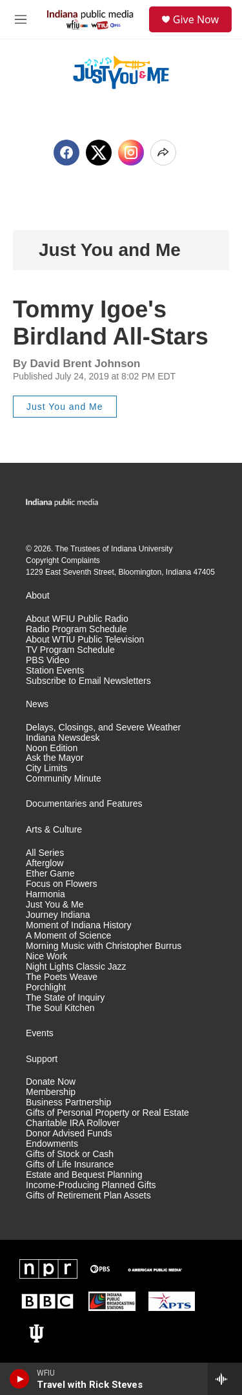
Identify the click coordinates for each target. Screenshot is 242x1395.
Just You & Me (55, 905)
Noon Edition (51, 748)
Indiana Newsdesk (62, 738)
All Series (45, 853)
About (38, 596)
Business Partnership (68, 1102)
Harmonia (45, 894)
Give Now (196, 19)
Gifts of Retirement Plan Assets (88, 1195)
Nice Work (46, 956)
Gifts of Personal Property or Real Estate (107, 1113)
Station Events (55, 671)
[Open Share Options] (163, 152)
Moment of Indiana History (78, 925)
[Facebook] (66, 152)
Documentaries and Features (84, 804)
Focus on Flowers (61, 884)
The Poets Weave (61, 977)
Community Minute (63, 778)
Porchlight (46, 987)
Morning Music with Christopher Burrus (103, 946)
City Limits (47, 768)
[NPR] (48, 1269)
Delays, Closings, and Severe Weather (103, 727)
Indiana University (141, 548)
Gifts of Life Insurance (70, 1164)
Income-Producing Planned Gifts (91, 1185)
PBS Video (47, 660)
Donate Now (51, 1082)
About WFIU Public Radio (77, 619)
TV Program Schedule (70, 650)
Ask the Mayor (54, 758)
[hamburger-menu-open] (20, 19)
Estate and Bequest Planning (84, 1175)
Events (40, 1033)
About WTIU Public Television (85, 639)
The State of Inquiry (65, 998)
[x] (99, 152)
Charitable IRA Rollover (73, 1123)
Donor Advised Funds (69, 1133)
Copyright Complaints (63, 560)
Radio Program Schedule (76, 629)
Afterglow (44, 863)
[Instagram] (131, 152)
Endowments (52, 1144)
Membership (51, 1092)
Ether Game (50, 874)
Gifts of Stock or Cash (70, 1154)
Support (41, 1059)
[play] (20, 1378)
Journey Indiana (58, 915)
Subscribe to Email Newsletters (88, 681)
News (37, 704)
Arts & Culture (54, 830)
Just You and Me (110, 250)
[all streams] (225, 1379)
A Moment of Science (68, 936)
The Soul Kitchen (60, 1008)
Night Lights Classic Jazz (76, 967)
